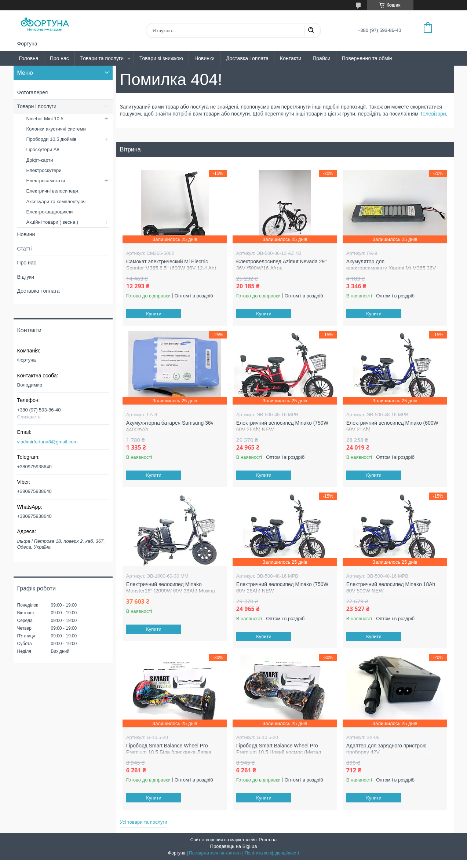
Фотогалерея (32, 92)
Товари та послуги (102, 58)
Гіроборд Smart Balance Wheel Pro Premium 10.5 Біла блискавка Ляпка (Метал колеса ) (168, 752)
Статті (24, 249)
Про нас (59, 58)
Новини (26, 234)
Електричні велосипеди (52, 191)
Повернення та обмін (367, 58)
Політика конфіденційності (272, 853)
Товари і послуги (36, 106)
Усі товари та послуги (143, 822)
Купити (153, 313)
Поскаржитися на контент (215, 853)
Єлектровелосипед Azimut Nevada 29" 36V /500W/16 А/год (281, 265)
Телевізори (433, 114)
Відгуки (25, 277)
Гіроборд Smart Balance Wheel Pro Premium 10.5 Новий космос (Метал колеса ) (278, 752)
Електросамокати (45, 180)
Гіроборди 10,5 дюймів (51, 139)
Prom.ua (268, 839)
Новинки (204, 58)
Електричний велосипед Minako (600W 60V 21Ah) (392, 426)
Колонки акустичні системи (56, 129)
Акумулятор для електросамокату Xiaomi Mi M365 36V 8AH (391, 268)
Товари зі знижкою (161, 58)
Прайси (321, 58)
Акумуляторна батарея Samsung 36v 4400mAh (170, 426)
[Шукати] (310, 30)
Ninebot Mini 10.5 (44, 118)
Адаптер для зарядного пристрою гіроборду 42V (386, 749)
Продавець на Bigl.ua (233, 846)
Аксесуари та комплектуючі (56, 201)
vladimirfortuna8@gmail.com (47, 441)
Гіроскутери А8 (42, 149)
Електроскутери (44, 170)
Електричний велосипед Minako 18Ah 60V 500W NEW (390, 587)
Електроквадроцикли (49, 212)
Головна (29, 58)
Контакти (290, 58)
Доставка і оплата (247, 58)
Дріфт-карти (39, 160)
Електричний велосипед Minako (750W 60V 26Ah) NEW (282, 426)
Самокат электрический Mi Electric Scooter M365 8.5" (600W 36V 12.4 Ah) (171, 265)
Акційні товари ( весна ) (52, 222)
